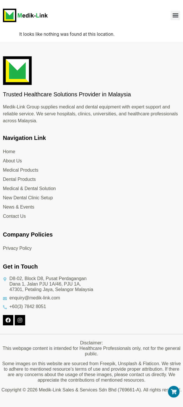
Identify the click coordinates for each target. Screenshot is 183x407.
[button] (175, 15)
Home (9, 151)
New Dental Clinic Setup (28, 197)
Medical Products (20, 170)
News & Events (18, 207)
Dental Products (19, 179)
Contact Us (14, 216)
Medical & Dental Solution (29, 188)
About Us (12, 160)
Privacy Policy (17, 248)
